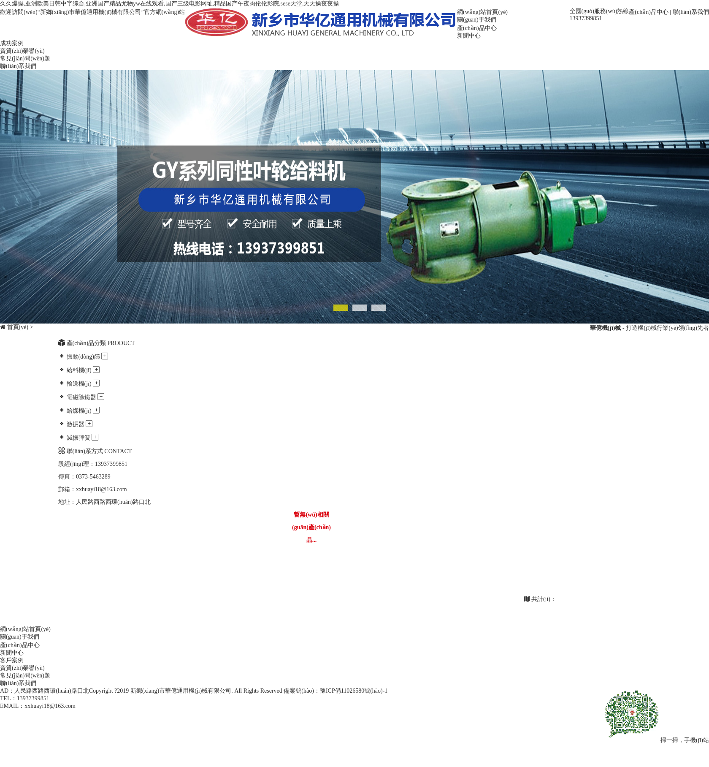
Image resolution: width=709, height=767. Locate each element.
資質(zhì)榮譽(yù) (22, 51)
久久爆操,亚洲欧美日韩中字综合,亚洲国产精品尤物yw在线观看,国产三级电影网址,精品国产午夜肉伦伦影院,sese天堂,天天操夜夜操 (169, 3)
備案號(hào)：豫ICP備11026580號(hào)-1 (335, 691)
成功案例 (12, 43)
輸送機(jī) (79, 384)
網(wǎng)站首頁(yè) (482, 12)
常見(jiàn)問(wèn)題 (25, 58)
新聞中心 (469, 36)
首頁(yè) (18, 327)
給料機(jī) (79, 370)
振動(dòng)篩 (83, 357)
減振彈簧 (78, 438)
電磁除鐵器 (81, 397)
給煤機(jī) (79, 411)
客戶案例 (12, 660)
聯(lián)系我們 (691, 12)
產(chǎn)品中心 (648, 12)
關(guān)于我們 (476, 19)
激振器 (75, 424)
